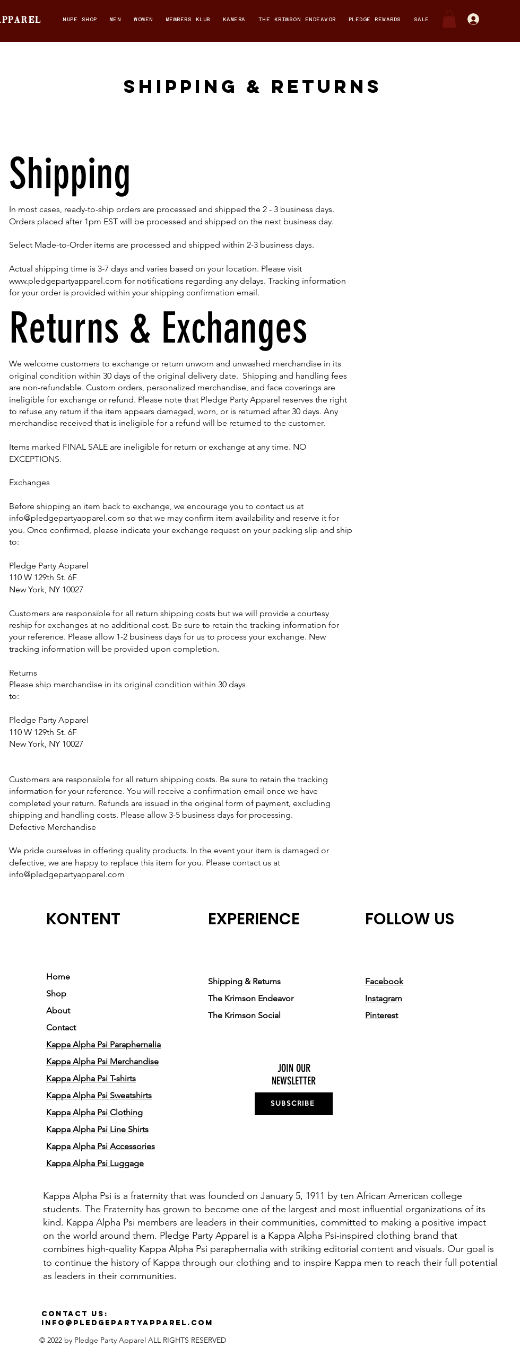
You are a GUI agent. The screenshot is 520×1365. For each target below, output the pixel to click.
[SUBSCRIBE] (294, 1103)
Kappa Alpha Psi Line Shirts (97, 1129)
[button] (79, 19)
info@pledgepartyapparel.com (67, 518)
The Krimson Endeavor (250, 998)
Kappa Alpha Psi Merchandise (102, 1061)
